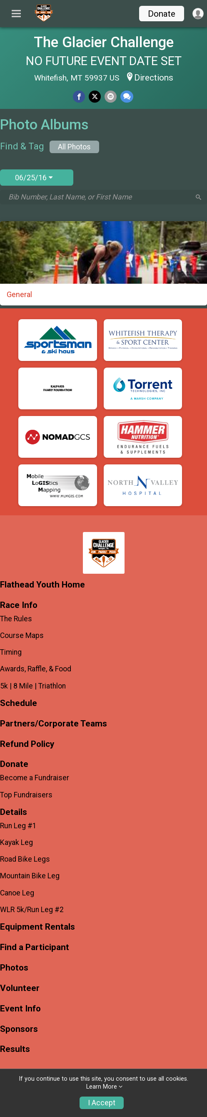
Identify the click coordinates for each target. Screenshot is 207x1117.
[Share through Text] (126, 97)
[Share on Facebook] (79, 97)
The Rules (16, 619)
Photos (14, 968)
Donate (161, 14)
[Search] (198, 197)
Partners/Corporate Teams (53, 724)
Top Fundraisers (26, 795)
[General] (103, 263)
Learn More (101, 1086)
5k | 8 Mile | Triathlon (33, 686)
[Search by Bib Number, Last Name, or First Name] (99, 197)
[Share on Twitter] (95, 97)
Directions (153, 78)
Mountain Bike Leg (30, 876)
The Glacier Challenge (104, 42)
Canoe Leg (17, 893)
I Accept (101, 1103)
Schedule (18, 703)
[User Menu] (198, 13)
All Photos (74, 147)
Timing (11, 652)
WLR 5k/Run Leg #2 (32, 909)
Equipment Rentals (37, 927)
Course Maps (22, 635)
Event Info (20, 1009)
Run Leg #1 (18, 826)
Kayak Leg (16, 842)
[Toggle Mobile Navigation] (16, 13)
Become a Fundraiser (34, 778)
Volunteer (20, 988)
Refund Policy (27, 744)
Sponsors (19, 1029)
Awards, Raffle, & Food (35, 669)
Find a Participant (34, 947)
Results (15, 1049)
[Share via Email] (111, 97)
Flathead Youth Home (42, 585)
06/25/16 (33, 177)
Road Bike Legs (25, 859)
